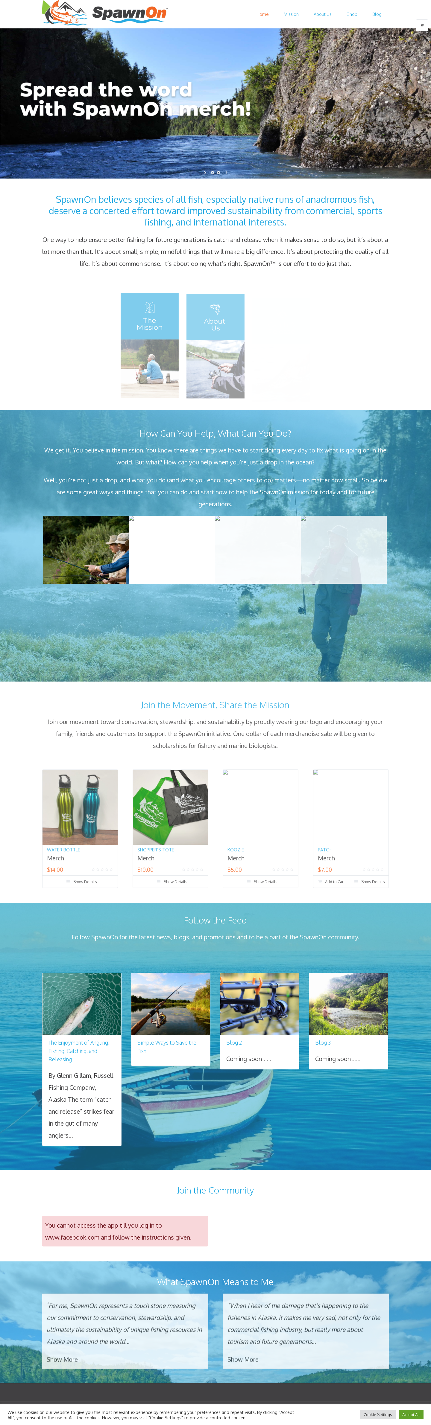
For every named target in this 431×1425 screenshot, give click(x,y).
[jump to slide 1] (213, 173)
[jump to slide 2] (218, 173)
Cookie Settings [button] (378, 1414)
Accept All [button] (411, 1414)
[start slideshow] (206, 173)
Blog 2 (234, 1042)
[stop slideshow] (225, 173)
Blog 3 (323, 1042)
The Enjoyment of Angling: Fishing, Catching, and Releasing (78, 1051)
